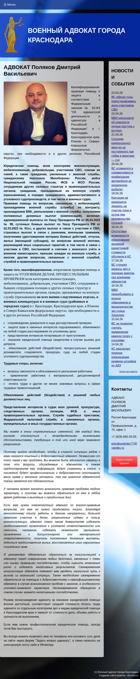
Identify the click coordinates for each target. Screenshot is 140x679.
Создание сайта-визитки (112, 675)
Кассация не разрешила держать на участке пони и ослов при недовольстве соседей (121, 210)
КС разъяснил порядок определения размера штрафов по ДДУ (123, 357)
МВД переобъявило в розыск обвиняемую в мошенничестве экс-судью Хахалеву (122, 302)
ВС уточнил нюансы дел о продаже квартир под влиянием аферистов (122, 273)
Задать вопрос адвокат (124, 461)
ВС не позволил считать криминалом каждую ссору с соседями (122, 332)
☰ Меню (10, 4)
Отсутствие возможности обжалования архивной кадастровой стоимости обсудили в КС (121, 244)
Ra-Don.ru (132, 675)
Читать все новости (128, 371)
